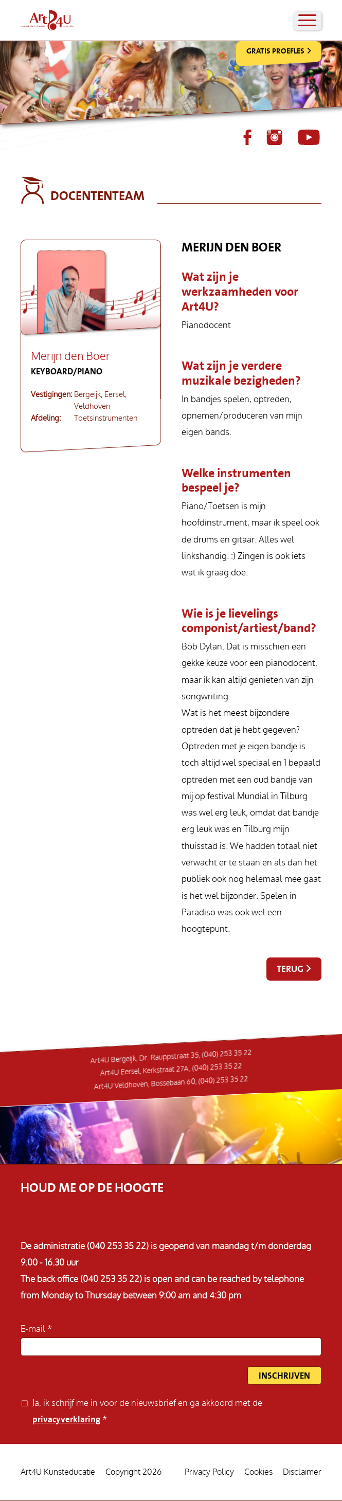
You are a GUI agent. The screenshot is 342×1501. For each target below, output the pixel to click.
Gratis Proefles (275, 51)
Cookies (258, 1472)
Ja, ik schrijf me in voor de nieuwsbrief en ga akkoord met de (147, 1411)
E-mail (34, 1329)
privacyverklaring (66, 1419)
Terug (290, 969)
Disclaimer (302, 1472)
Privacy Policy (209, 1472)
